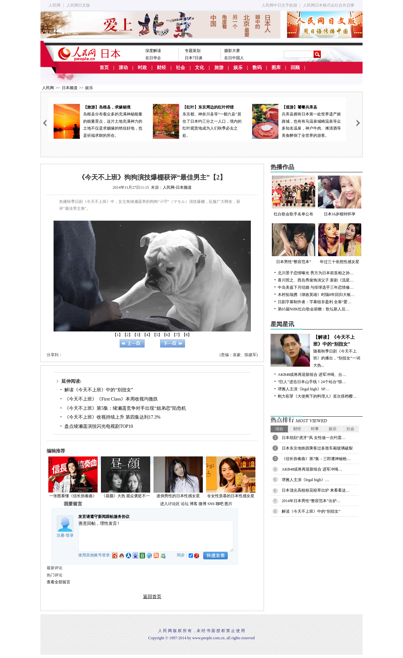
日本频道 (70, 87)
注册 (60, 535)
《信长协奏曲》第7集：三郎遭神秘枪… (316, 458)
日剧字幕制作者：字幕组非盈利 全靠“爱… (314, 302)
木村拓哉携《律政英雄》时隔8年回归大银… (316, 294)
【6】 (167, 334)
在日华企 (153, 58)
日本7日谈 (193, 58)
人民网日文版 (78, 5)
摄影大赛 (232, 50)
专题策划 (193, 50)
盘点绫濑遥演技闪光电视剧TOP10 (98, 426)
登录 (70, 535)
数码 (257, 67)
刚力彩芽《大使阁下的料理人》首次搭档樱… (317, 396)
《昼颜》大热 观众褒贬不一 (126, 496)
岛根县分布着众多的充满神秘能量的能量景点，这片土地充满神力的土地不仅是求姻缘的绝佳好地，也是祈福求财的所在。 (98, 121)
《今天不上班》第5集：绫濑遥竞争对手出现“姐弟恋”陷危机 (125, 408)
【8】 (187, 334)
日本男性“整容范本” (293, 243)
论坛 (185, 503)
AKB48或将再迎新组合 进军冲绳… (312, 469)
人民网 (54, 5)
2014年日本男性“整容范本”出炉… (311, 501)
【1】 (118, 334)
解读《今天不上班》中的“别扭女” (98, 389)
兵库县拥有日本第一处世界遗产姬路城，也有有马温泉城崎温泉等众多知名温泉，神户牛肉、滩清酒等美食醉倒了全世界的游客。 (296, 121)
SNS (211, 503)
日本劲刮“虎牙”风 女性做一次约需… (313, 437)
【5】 (157, 334)
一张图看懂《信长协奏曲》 (73, 496)
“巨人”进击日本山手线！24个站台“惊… (312, 381)
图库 (276, 67)
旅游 (219, 67)
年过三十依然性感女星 (339, 243)
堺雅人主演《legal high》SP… (303, 389)
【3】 (137, 334)
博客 (194, 503)
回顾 (295, 67)
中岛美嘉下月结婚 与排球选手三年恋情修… (316, 287)
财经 (161, 67)
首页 (104, 67)
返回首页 (152, 596)
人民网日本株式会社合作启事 (328, 5)
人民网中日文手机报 (279, 5)
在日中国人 (234, 58)
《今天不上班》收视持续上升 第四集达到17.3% (112, 417)
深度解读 (153, 50)
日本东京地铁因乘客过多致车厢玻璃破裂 (317, 448)
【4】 (147, 334)
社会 (180, 67)
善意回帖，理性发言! (155, 536)
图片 (228, 503)
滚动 (123, 67)
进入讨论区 (170, 503)
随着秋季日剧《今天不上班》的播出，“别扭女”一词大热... (317, 351)
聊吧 (220, 503)
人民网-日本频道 (177, 187)
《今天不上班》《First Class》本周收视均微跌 (111, 399)
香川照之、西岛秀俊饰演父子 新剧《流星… (316, 280)
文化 (199, 67)
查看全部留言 (58, 582)
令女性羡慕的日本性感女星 (230, 496)
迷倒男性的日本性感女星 (178, 496)
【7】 (177, 334)
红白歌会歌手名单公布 (293, 196)
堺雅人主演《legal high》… (305, 479)
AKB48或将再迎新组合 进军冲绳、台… (312, 374)
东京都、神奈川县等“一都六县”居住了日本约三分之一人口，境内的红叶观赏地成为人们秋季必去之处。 (197, 121)
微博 (202, 503)
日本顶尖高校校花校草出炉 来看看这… (316, 490)
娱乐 (238, 67)
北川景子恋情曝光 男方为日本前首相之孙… (316, 273)
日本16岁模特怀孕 (339, 196)
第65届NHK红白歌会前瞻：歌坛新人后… (313, 309)
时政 (142, 67)
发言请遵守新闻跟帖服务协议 (104, 516)
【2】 (127, 334)
